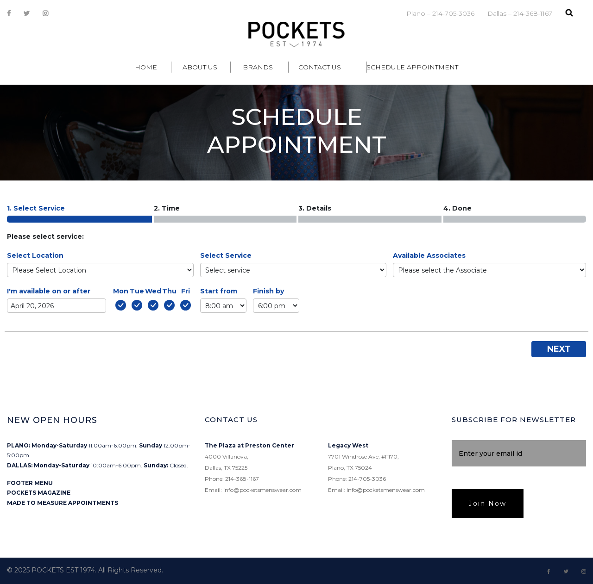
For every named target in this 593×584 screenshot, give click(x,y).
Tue (137, 291)
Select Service (226, 255)
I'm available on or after (48, 291)
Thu (169, 291)
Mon (120, 291)
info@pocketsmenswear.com (262, 489)
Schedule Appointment (412, 67)
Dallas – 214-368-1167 (519, 13)
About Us (200, 67)
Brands (258, 67)
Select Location (35, 255)
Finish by (268, 291)
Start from (218, 291)
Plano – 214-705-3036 (440, 13)
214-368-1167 (242, 478)
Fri (185, 291)
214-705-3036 (367, 478)
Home (146, 67)
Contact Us (319, 67)
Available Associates (429, 255)
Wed (153, 291)
